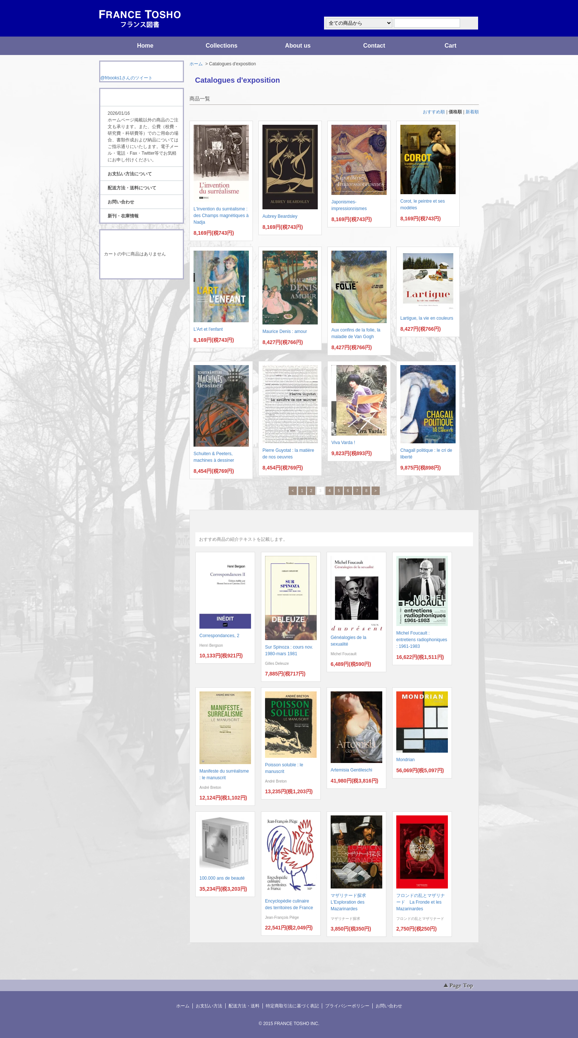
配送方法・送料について (132, 187)
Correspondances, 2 (219, 635)
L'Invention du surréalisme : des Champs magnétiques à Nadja (221, 215)
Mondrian (405, 759)
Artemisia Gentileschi (351, 770)
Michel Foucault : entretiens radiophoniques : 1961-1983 (421, 639)
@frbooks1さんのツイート (126, 77)
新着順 (472, 111)
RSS (130, 293)
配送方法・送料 (244, 1005)
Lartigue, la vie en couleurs (426, 318)
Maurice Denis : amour (284, 331)
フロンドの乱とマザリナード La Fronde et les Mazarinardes (420, 902)
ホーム (196, 63)
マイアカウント (457, 9)
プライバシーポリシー (347, 1005)
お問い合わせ (121, 201)
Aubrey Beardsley (279, 216)
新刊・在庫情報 (123, 216)
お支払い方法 (209, 1005)
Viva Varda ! (343, 442)
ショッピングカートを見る (141, 269)
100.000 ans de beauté (222, 878)
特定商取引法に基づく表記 (292, 1005)
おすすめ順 (434, 111)
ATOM (134, 300)
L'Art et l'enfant (208, 329)
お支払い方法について (130, 173)
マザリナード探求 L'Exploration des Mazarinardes (350, 902)
